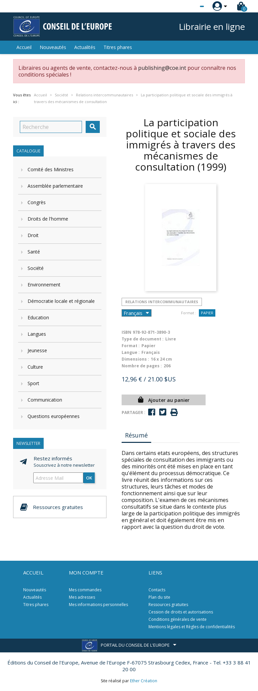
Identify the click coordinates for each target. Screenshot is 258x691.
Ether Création (143, 681)
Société (36, 268)
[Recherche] (51, 127)
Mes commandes (85, 590)
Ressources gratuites (168, 604)
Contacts (156, 590)
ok (89, 478)
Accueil (24, 47)
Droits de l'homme (48, 219)
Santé (34, 251)
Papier (207, 312)
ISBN (126, 332)
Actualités (84, 47)
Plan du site (159, 597)
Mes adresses (82, 597)
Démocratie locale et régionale (61, 301)
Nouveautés (53, 47)
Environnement (44, 284)
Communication (45, 400)
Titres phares (117, 47)
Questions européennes (54, 416)
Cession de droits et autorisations (180, 612)
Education (38, 317)
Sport (33, 383)
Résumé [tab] (136, 435)
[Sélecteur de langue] (188, 6)
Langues (37, 334)
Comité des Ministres (51, 169)
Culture (35, 367)
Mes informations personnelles (98, 604)
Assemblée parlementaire (55, 186)
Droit (33, 235)
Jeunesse (37, 350)
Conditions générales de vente (177, 619)
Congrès (37, 202)
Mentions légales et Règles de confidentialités (191, 627)
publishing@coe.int (162, 68)
